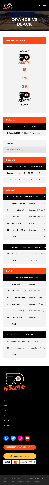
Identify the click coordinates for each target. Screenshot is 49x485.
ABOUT (5, 405)
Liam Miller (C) (17, 230)
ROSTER (6, 420)
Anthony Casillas (18, 203)
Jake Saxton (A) (18, 291)
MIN (32, 247)
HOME (5, 400)
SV (45, 247)
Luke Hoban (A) (18, 210)
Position (33, 197)
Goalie (15, 247)
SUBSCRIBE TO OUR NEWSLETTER (20, 447)
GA (36, 247)
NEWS (5, 410)
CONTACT (6, 425)
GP (45, 197)
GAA (40, 247)
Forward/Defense (20, 197)
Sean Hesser (17, 311)
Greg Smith (16, 223)
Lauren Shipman (18, 298)
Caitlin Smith (17, 317)
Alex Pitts (15, 217)
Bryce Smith (16, 284)
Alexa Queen (17, 304)
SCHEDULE (7, 415)
